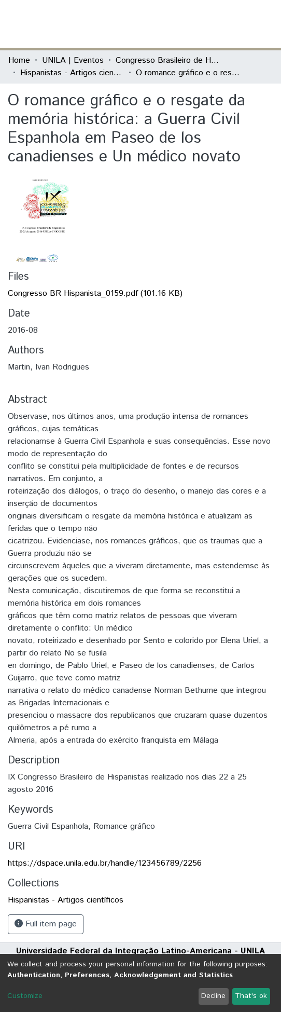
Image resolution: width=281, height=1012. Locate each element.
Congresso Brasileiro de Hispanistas (167, 60)
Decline (213, 996)
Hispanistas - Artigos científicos (72, 73)
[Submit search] (197, 24)
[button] (212, 24)
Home (19, 60)
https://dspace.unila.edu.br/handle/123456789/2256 (105, 863)
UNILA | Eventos (73, 60)
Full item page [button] (46, 924)
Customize (25, 996)
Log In (234, 24)
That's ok (251, 996)
